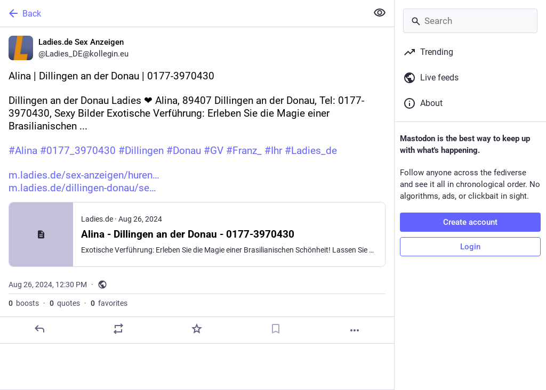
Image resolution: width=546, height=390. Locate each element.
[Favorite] (196, 328)
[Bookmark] (275, 328)
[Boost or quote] (118, 328)
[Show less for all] (379, 13)
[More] (354, 330)
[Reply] (39, 328)
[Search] (470, 21)
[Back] (182, 13)
